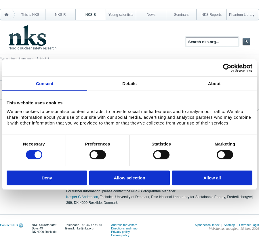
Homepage (26, 58)
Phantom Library (241, 15)
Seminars (181, 15)
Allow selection (129, 177)
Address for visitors (124, 225)
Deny (46, 177)
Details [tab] (129, 83)
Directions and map (124, 228)
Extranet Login (249, 225)
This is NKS (30, 15)
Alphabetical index (207, 225)
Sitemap (229, 225)
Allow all (212, 177)
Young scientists (120, 15)
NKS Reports (211, 15)
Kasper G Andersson (82, 197)
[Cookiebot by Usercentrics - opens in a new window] (227, 68)
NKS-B (90, 15)
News (151, 15)
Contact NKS (9, 225)
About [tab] (214, 83)
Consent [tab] (45, 83)
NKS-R (60, 15)
